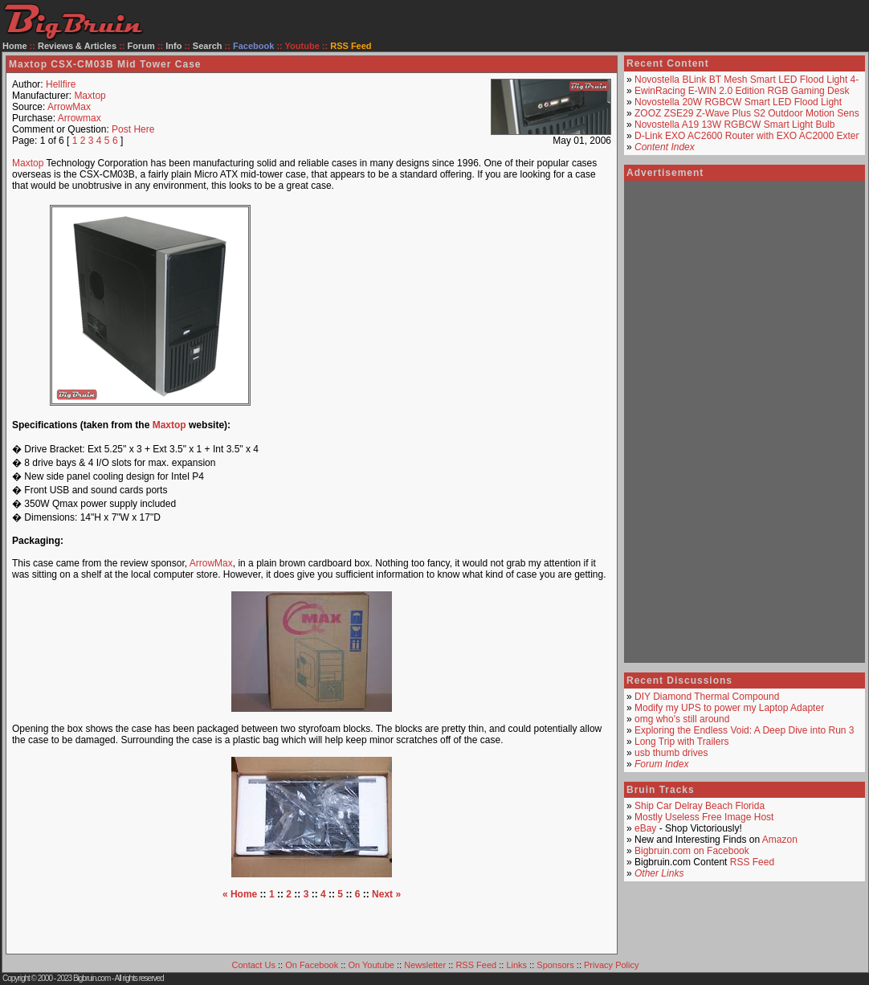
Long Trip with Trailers (681, 741)
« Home (239, 894)
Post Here (133, 129)
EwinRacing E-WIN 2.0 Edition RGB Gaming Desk (741, 90)
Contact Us (253, 965)
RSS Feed (752, 862)
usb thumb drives (671, 752)
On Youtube (371, 965)
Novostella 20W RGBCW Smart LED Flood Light (738, 102)
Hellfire (60, 84)
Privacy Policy (611, 965)
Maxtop (89, 95)
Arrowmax (79, 118)
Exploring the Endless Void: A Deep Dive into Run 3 (744, 730)
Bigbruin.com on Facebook (691, 850)
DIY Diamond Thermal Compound (706, 696)
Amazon (780, 839)
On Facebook (311, 965)
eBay (645, 828)
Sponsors (554, 965)
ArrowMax (69, 106)
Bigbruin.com (91, 978)
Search (207, 46)
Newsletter (425, 965)
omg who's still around (681, 719)
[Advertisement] (446, 305)
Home (14, 46)
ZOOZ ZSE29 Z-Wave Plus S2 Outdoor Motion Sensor (750, 113)
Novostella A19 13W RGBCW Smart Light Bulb (734, 124)
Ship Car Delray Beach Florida (699, 805)
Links (516, 965)
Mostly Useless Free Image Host (703, 817)
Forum (141, 46)
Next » (386, 894)
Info (173, 46)
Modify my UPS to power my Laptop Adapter (729, 707)
